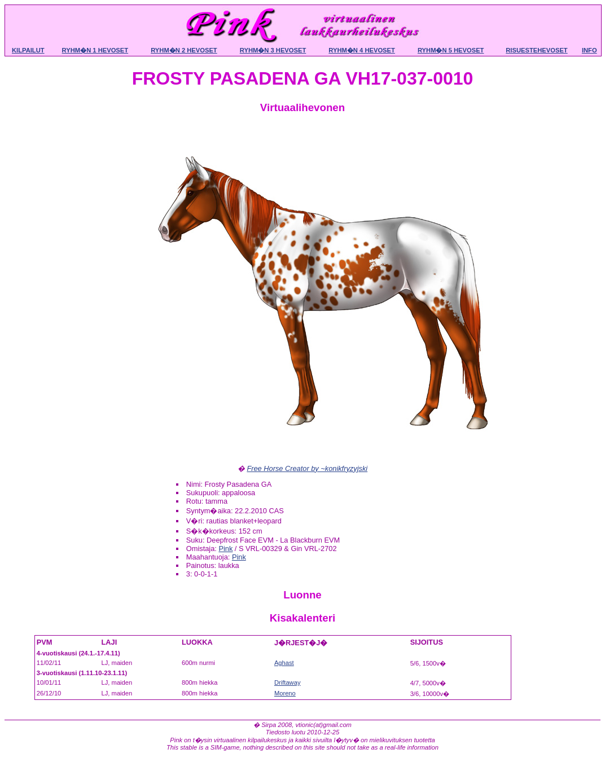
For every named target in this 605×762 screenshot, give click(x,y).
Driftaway (287, 682)
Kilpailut (28, 50)
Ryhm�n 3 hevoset (273, 50)
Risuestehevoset (536, 50)
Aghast (284, 662)
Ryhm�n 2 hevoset (184, 50)
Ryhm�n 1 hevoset (95, 50)
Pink (225, 548)
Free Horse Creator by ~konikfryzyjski (307, 468)
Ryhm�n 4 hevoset (361, 50)
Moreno (285, 693)
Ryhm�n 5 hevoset (451, 50)
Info (589, 50)
